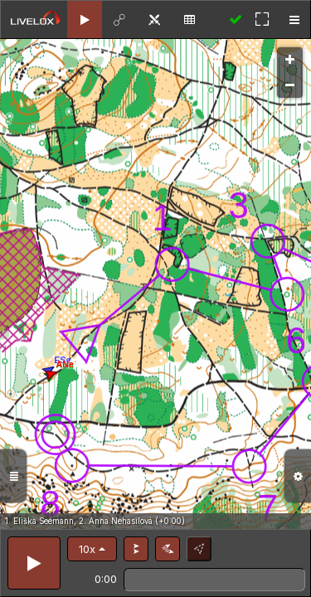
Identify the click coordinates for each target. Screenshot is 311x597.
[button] (92, 548)
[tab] (84, 19)
